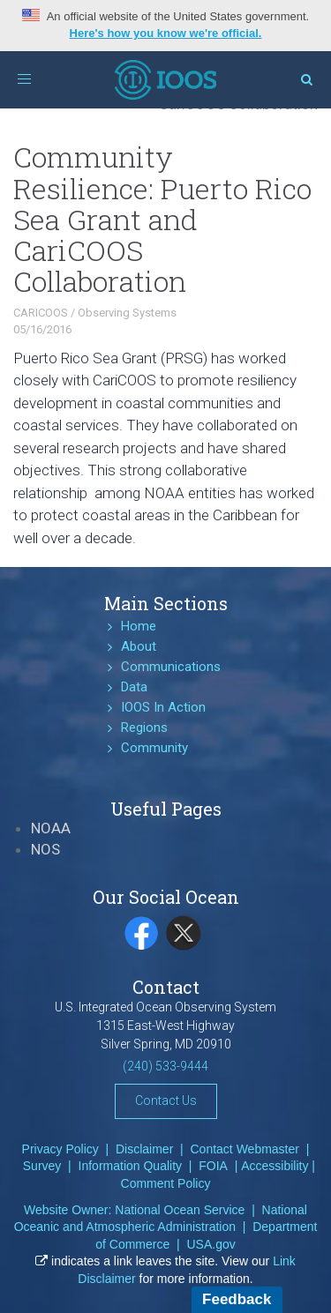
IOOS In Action (163, 707)
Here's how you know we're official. (166, 33)
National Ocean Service (179, 1210)
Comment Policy (166, 1183)
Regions (144, 727)
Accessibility (274, 1166)
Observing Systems (127, 312)
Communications (171, 667)
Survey (42, 1166)
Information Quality (131, 1166)
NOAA (51, 828)
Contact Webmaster (245, 1149)
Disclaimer (144, 1149)
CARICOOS (40, 312)
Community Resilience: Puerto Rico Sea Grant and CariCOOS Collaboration (162, 219)
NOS (45, 849)
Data (134, 687)
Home (138, 626)
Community (154, 748)
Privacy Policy (60, 1149)
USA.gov (210, 1244)
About (138, 646)
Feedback (236, 1299)
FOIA (213, 1166)
